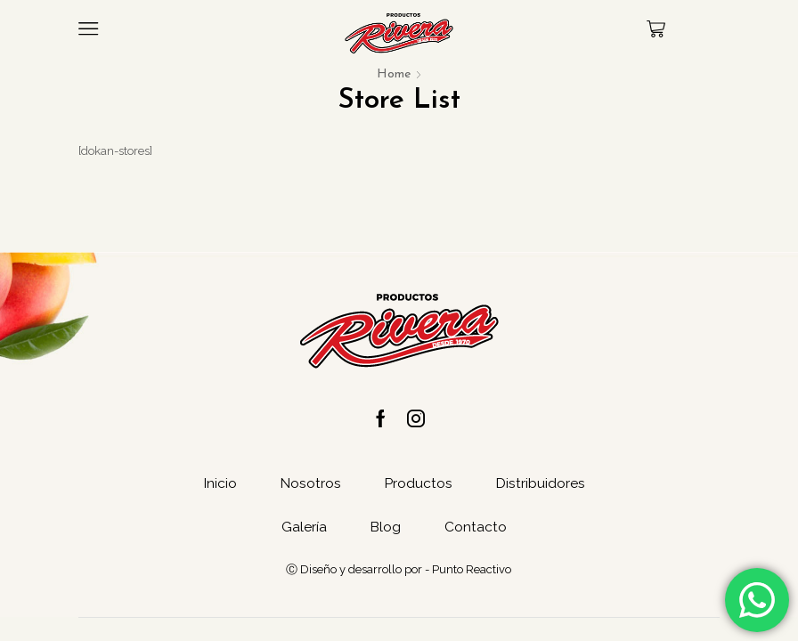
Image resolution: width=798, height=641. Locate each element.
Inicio (218, 484)
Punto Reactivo (471, 572)
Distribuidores (542, 484)
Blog (385, 529)
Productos (419, 484)
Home (394, 74)
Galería (303, 529)
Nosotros (309, 484)
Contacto (476, 529)
